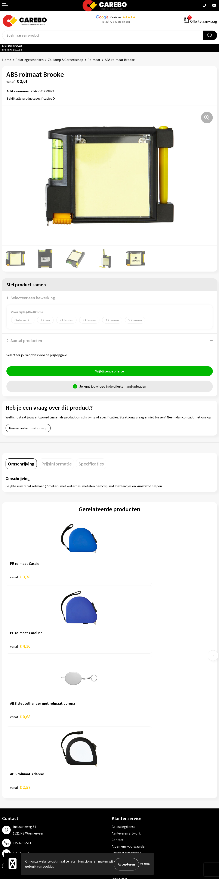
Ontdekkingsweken (16, 761)
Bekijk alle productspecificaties (30, 98)
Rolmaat (94, 60)
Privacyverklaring (124, 727)
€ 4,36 (124, 578)
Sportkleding (121, 781)
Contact (118, 701)
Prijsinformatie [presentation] (56, 465)
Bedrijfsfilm (11, 794)
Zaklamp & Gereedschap (65, 60)
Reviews (115, 17)
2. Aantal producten (24, 340)
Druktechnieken (123, 733)
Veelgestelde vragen (126, 714)
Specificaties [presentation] (91, 465)
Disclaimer (119, 740)
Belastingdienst (123, 688)
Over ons (8, 768)
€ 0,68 (20, 648)
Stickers (117, 800)
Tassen (117, 794)
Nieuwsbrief (11, 800)
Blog (5, 774)
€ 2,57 (124, 648)
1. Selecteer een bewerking (30, 297)
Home (6, 60)
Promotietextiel (124, 761)
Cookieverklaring (124, 720)
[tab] (21, 464)
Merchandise (11, 787)
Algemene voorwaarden (129, 707)
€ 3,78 (20, 578)
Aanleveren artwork (126, 694)
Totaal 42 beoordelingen (116, 22)
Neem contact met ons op (28, 429)
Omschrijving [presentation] (21, 465)
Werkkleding (121, 768)
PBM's (116, 774)
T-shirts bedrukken (16, 781)
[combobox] (102, 35)
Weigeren (145, 864)
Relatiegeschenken (29, 60)
